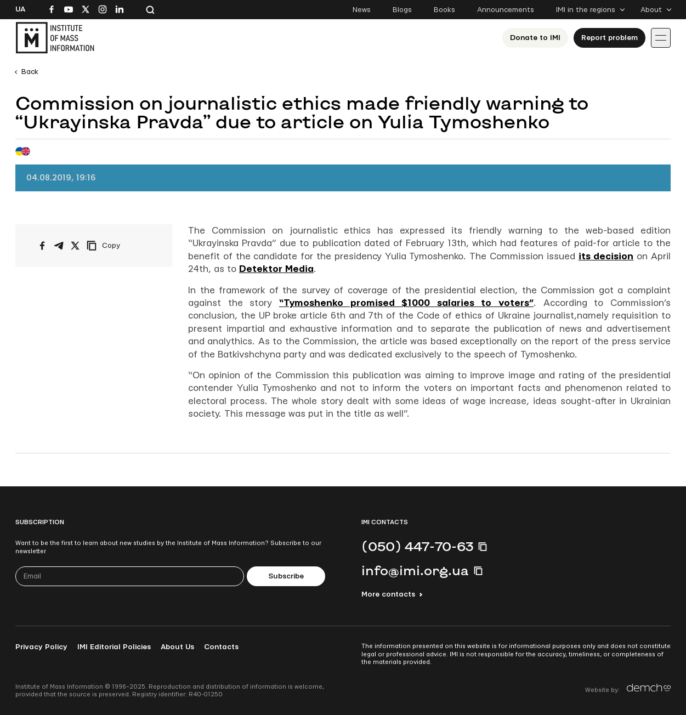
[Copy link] (118, 246)
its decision (606, 256)
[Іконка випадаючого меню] (661, 38)
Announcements (505, 10)
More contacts (388, 594)
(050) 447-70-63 (417, 546)
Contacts (221, 647)
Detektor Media (276, 269)
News (362, 10)
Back (29, 72)
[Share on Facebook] (42, 246)
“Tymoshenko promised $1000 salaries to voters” (406, 303)
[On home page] (54, 38)
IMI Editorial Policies (114, 647)
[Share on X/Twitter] (75, 246)
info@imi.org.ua (415, 570)
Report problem (609, 38)
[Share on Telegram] (59, 246)
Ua (20, 9)
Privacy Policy (41, 647)
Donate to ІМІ (535, 38)
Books (444, 10)
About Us (177, 647)
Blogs (402, 10)
